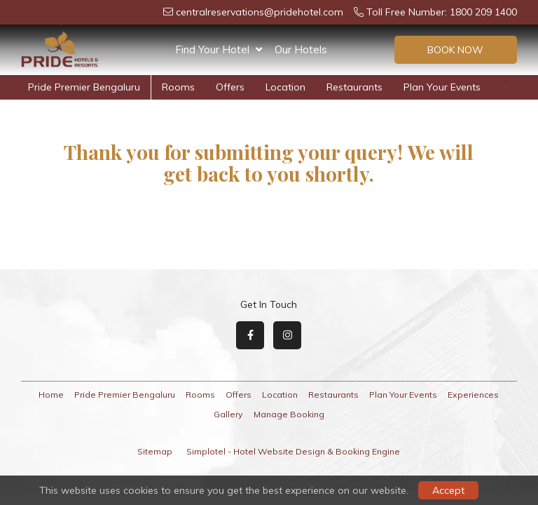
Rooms (129, 87)
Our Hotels (301, 49)
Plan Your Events (393, 87)
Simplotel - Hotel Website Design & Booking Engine (293, 451)
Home (51, 394)
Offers (358, 49)
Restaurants (305, 87)
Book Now (455, 49)
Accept (448, 490)
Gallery (228, 414)
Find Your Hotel (218, 49)
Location (236, 87)
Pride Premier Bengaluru (124, 394)
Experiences (480, 87)
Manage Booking (289, 414)
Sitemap (154, 451)
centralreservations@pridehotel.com (253, 12)
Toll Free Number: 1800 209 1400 (435, 12)
